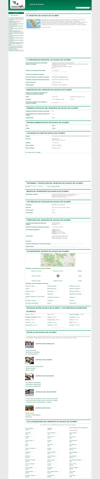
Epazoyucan (50, 291)
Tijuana (27, 314)
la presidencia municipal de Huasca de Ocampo (48, 60)
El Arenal (71, 300)
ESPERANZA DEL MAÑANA (33, 352)
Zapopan (49, 317)
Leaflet (57, 266)
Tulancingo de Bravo (74, 291)
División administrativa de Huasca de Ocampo (47, 123)
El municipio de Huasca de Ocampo (42, 16)
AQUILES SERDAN (30, 368)
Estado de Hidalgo (21, 11)
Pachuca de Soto (29, 291)
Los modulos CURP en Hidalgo (32, 152)
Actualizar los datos (46, 27)
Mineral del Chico (51, 288)
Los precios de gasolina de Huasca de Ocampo (48, 202)
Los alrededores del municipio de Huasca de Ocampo (51, 422)
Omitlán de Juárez (36, 276)
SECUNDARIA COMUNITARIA (33, 382)
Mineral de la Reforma (74, 288)
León (48, 314)
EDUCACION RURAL (31, 350)
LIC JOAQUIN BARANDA (32, 354)
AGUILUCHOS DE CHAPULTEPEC (34, 366)
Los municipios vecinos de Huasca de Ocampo (47, 251)
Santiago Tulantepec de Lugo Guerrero (35, 296)
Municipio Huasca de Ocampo (31, 11)
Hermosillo (72, 325)
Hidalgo (53, 128)
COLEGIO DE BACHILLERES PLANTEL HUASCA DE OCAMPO (42, 398)
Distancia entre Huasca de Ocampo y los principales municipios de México (16, 43)
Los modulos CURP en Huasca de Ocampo (45, 133)
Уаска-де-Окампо (55, 186)
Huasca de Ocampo (37, 4)
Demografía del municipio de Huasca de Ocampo (49, 90)
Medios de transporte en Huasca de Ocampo (47, 191)
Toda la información (14, 15)
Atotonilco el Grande (36, 271)
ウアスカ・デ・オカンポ (37, 186)
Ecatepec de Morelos (31, 317)
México (53, 125)
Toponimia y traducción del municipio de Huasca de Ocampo (54, 183)
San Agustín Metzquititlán (31, 303)
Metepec (80, 271)
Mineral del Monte (51, 286)
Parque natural (30, 246)
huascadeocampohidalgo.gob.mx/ (60, 77)
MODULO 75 (29, 416)
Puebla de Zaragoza (74, 314)
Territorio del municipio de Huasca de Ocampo (48, 220)
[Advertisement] (58, 43)
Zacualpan (50, 300)
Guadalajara (72, 317)
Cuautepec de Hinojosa (53, 297)
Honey (49, 303)
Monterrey (27, 319)
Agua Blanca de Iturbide (75, 294)
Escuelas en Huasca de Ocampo (41, 332)
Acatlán (80, 276)
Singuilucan (50, 294)
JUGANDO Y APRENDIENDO (33, 415)
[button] (42, 255)
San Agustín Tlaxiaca (30, 300)
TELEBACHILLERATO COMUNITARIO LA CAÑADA (39, 402)
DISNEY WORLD (30, 413)
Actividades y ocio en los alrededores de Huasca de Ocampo (16, 50)
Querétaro (27, 322)
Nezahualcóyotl (51, 319)
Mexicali (71, 319)
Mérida (71, 322)
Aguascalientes (29, 325)
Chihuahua (50, 325)
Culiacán (49, 322)
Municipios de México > (13, 11)
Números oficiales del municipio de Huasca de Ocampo (52, 108)
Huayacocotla (72, 303)
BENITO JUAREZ (30, 370)
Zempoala (71, 297)
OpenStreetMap (67, 266)
